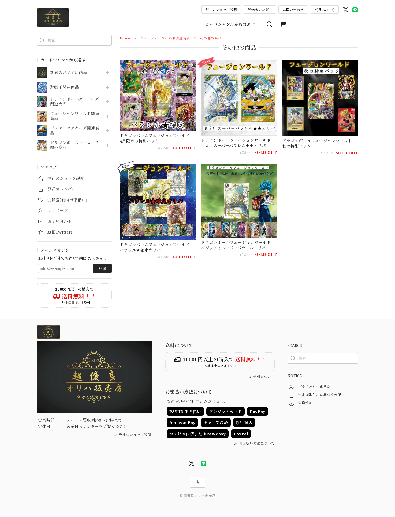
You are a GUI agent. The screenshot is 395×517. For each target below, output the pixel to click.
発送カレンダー (260, 9)
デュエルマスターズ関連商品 (74, 131)
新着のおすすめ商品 (68, 72)
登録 (102, 268)
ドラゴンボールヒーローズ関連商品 (74, 145)
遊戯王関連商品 (64, 87)
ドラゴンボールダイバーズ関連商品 (74, 102)
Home (125, 38)
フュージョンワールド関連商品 (74, 116)
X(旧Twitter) (324, 9)
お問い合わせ (293, 9)
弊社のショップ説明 (221, 9)
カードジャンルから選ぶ (231, 24)
